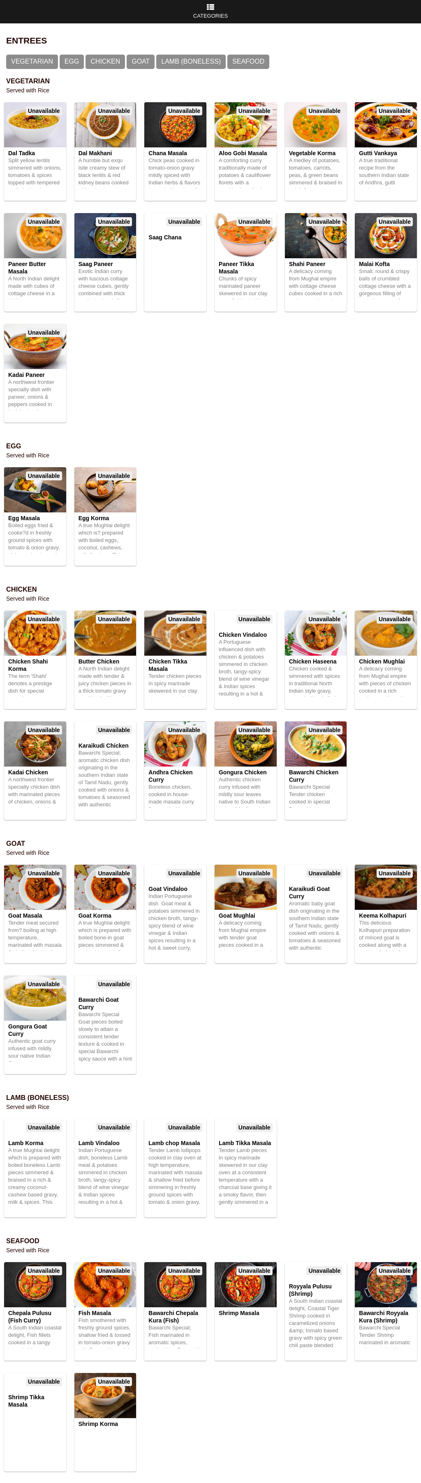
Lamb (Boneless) (191, 61)
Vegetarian (32, 61)
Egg (72, 61)
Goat (141, 61)
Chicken (105, 61)
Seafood (248, 61)
